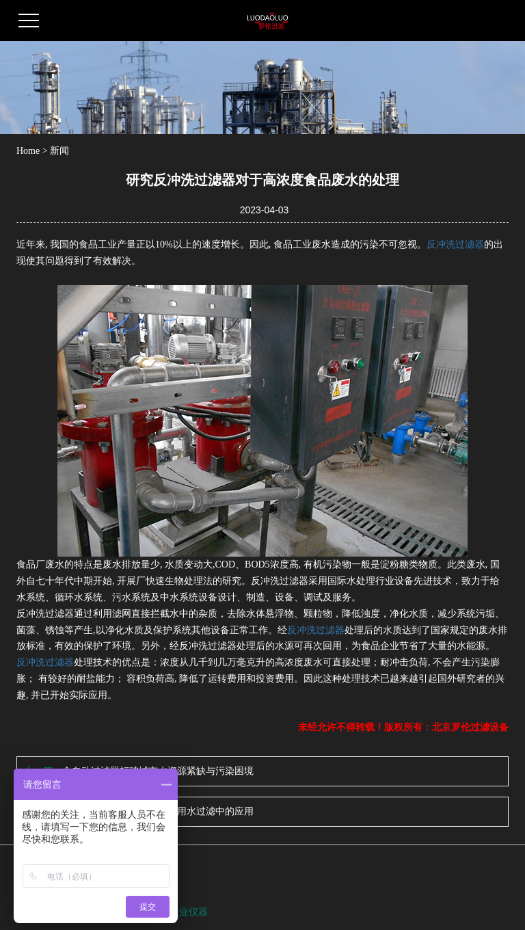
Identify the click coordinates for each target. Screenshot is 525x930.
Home (28, 151)
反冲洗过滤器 (455, 244)
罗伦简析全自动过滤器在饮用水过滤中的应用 (158, 811)
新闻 (59, 151)
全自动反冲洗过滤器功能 (117, 912)
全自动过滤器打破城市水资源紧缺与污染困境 (158, 771)
